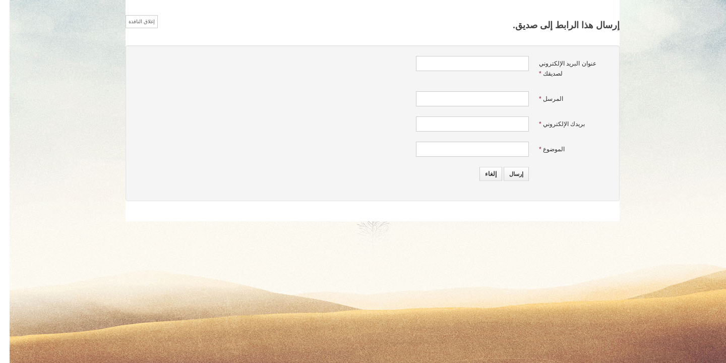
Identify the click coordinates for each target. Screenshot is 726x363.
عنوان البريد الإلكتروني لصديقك (558, 68)
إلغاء (481, 173)
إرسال (507, 174)
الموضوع (542, 149)
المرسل (541, 98)
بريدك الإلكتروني (552, 124)
